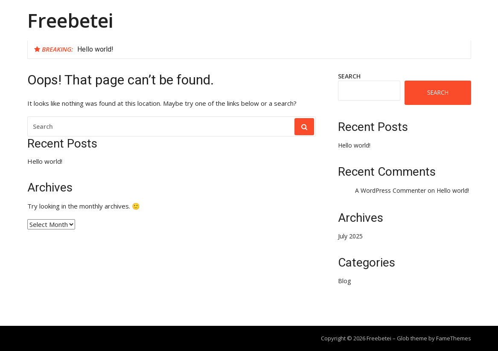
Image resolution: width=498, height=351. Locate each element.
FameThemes (453, 338)
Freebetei (70, 20)
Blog (344, 281)
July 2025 (350, 236)
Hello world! (95, 49)
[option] (270, 49)
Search (349, 76)
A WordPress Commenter (390, 190)
